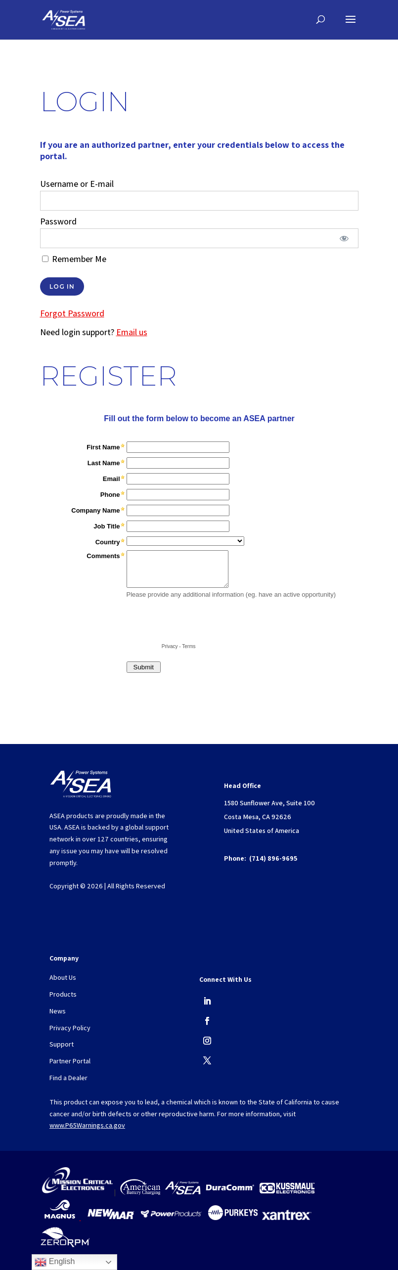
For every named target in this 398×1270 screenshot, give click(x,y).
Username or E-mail (77, 183)
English (55, 1262)
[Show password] (344, 238)
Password (58, 221)
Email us (131, 332)
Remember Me (74, 258)
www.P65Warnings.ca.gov (87, 1125)
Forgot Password (72, 313)
